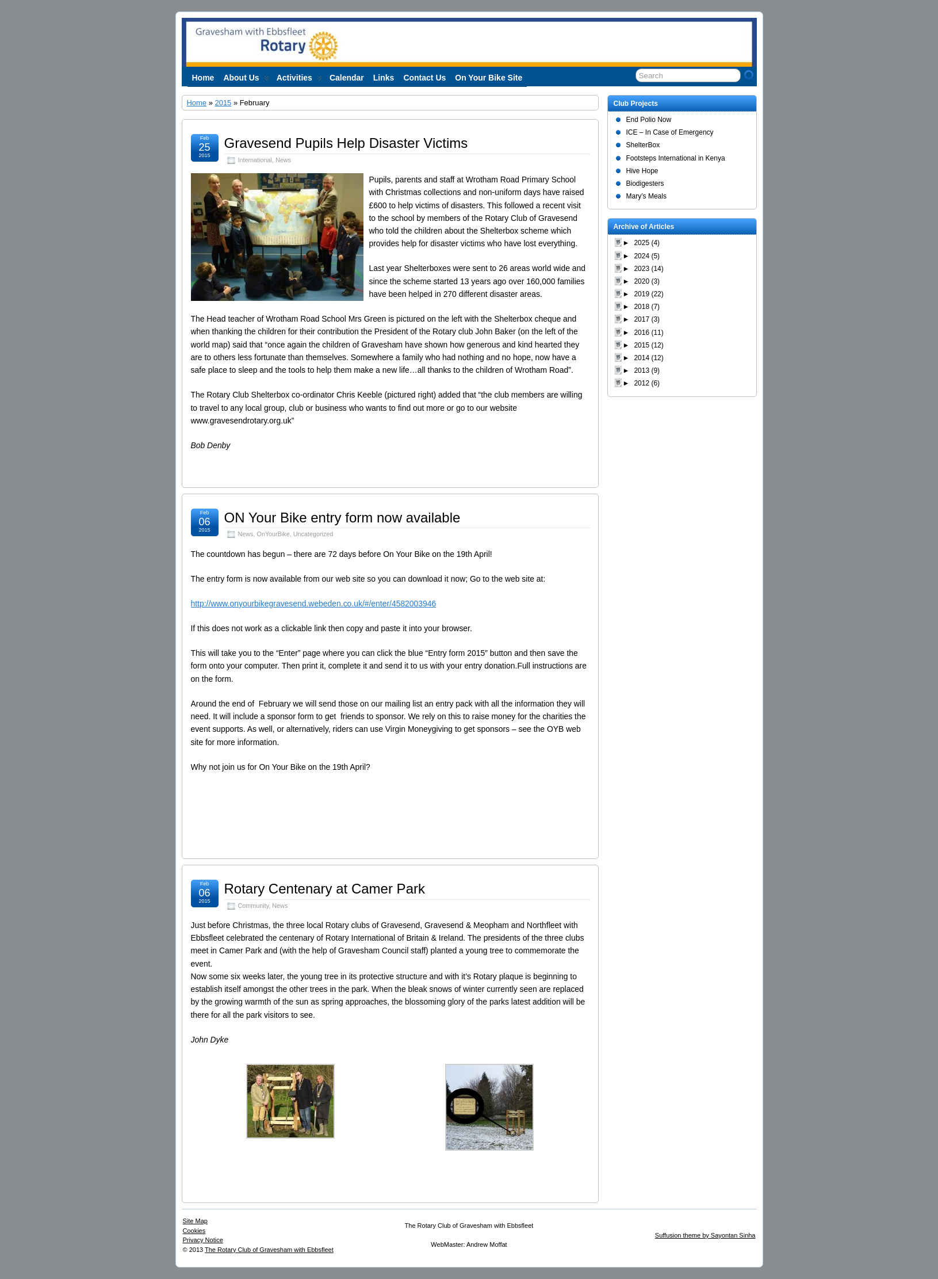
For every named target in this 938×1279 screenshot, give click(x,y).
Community (253, 905)
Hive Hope (642, 171)
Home (203, 77)
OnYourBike (273, 533)
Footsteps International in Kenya (675, 158)
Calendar (347, 77)
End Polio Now (649, 120)
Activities (299, 80)
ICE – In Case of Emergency (670, 132)
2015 (223, 102)
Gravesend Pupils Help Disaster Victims (346, 143)
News (283, 159)
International (255, 159)
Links (384, 77)
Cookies (194, 1230)
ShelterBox (643, 145)
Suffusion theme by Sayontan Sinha (705, 1235)
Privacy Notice (203, 1239)
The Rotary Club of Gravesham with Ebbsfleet (269, 1249)
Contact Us (424, 77)
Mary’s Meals (646, 196)
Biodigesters (645, 184)
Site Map (195, 1220)
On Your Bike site (488, 77)
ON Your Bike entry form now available (342, 517)
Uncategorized (313, 533)
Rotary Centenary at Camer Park (324, 888)
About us (246, 80)
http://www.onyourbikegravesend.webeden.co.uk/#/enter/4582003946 (314, 603)
